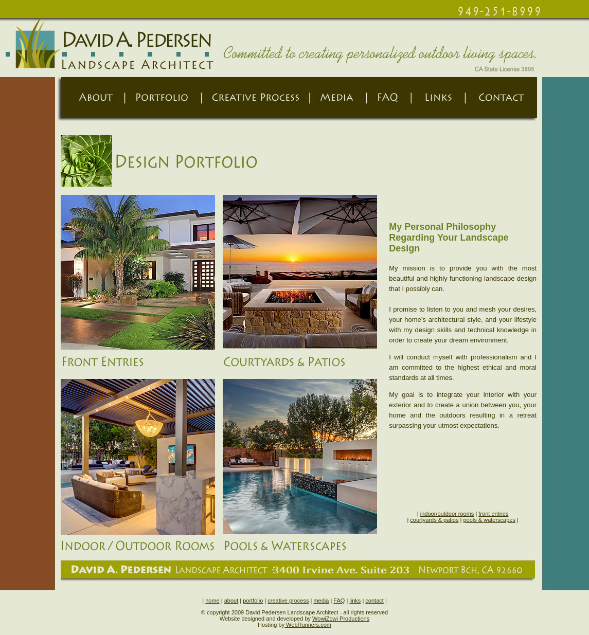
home (212, 600)
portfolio (253, 600)
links (355, 600)
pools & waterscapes (489, 520)
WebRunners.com (307, 625)
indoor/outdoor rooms (447, 514)
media (321, 600)
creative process (288, 600)
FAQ (339, 600)
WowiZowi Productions (340, 618)
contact (374, 600)
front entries (493, 514)
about (231, 600)
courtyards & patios (434, 520)
